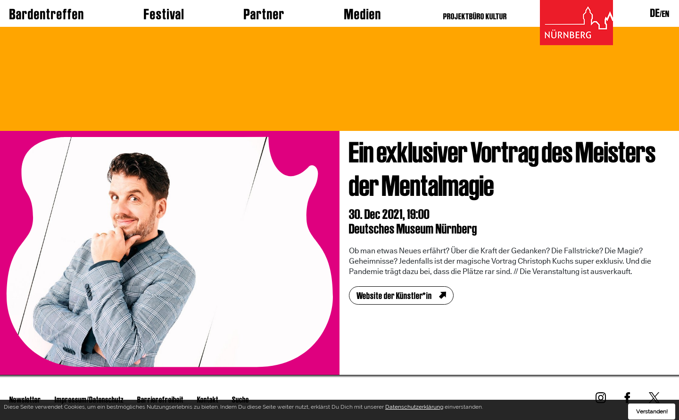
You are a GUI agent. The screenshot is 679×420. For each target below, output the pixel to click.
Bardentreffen (46, 14)
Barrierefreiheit (160, 399)
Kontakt (207, 399)
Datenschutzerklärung (414, 409)
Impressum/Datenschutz (89, 399)
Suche (240, 399)
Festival (164, 14)
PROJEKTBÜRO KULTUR (475, 16)
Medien (362, 14)
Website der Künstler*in (394, 295)
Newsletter (25, 399)
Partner (264, 14)
